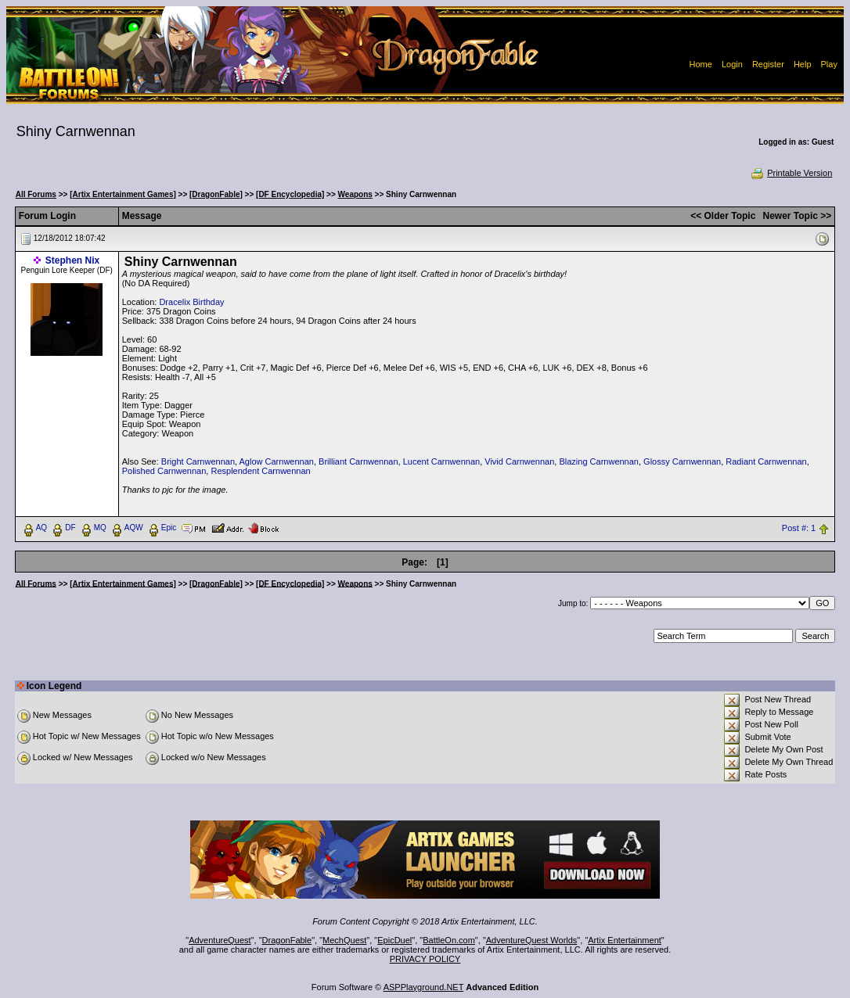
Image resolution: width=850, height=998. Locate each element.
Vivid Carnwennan (519, 461)
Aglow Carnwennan (277, 461)
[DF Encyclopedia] (290, 194)
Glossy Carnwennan (682, 461)
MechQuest (344, 940)
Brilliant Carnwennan (358, 461)
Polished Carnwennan (164, 471)
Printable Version (791, 173)
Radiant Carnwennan (766, 461)
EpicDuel (394, 940)
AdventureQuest (220, 940)
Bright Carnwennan (198, 461)
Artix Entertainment (624, 940)
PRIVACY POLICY (425, 959)
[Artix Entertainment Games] (123, 194)
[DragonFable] (216, 194)
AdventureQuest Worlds (532, 940)
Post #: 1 (799, 528)
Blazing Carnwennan (599, 461)
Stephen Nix (72, 260)
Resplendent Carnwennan (260, 471)
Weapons (355, 194)
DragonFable (287, 940)
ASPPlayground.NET (424, 987)
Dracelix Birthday (191, 302)
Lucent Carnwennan (441, 461)
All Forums (36, 194)
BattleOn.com (449, 940)
